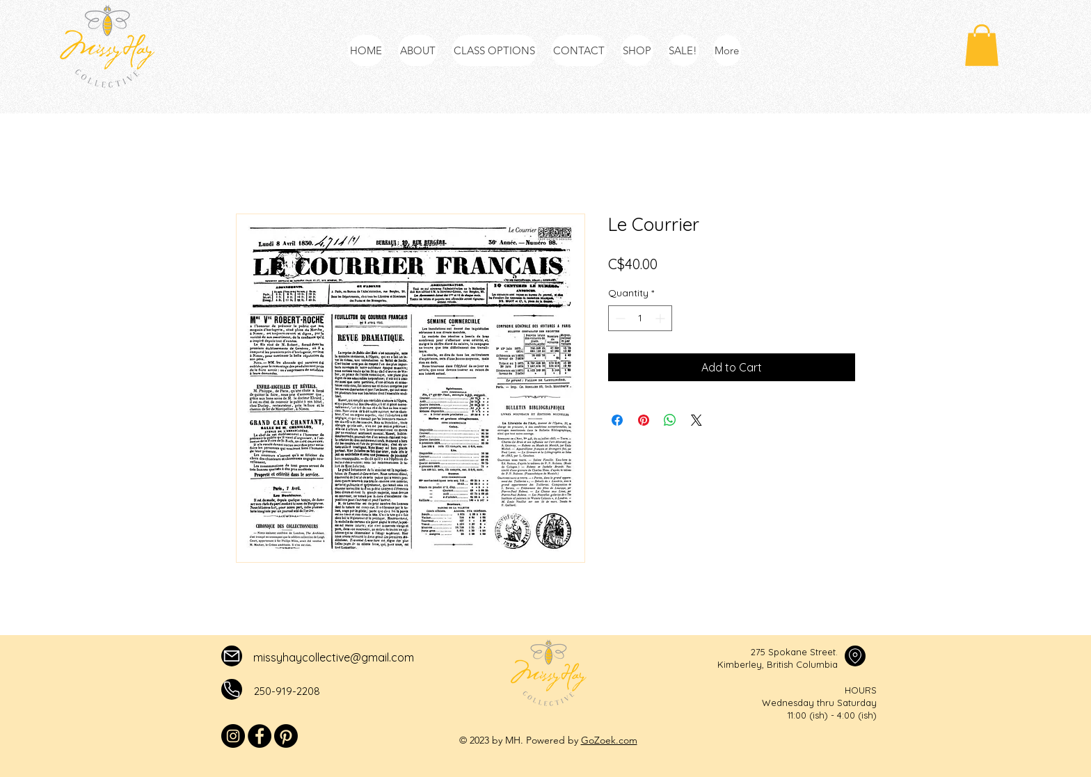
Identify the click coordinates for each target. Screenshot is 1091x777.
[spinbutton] (640, 318)
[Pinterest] (286, 736)
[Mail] (231, 656)
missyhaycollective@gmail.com (333, 657)
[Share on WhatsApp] (670, 420)
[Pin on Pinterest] (643, 420)
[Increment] (661, 318)
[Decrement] (619, 318)
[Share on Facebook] (617, 420)
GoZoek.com (609, 740)
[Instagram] (233, 736)
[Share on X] (696, 420)
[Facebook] (259, 736)
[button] (981, 45)
